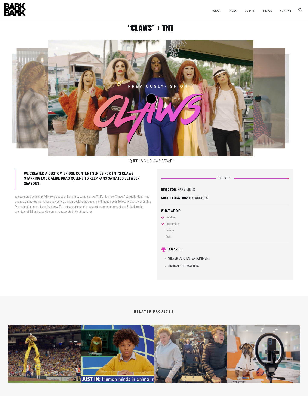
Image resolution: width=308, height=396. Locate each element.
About (217, 10)
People (267, 10)
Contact (285, 10)
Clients (250, 10)
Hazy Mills (186, 190)
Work (233, 10)
